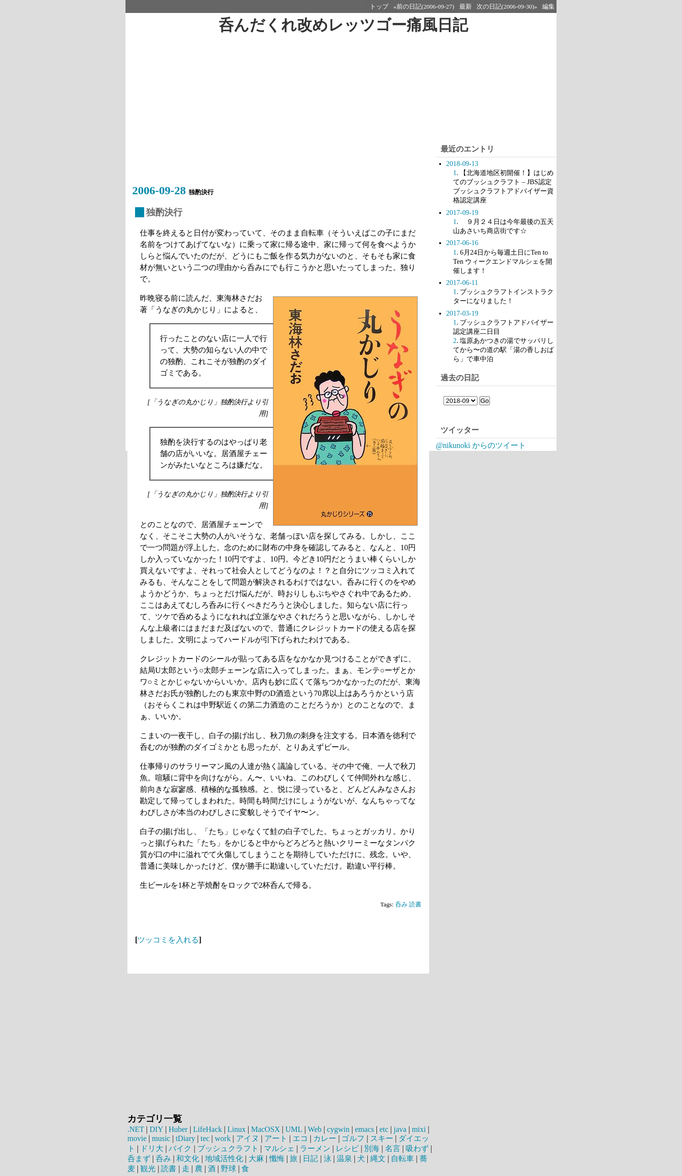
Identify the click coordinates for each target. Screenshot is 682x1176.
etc (382, 1129)
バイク (180, 1148)
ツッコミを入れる (168, 940)
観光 (148, 1168)
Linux (236, 1129)
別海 (371, 1148)
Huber (177, 1129)
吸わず (417, 1148)
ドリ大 (151, 1148)
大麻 (256, 1158)
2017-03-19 (462, 313)
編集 (548, 6)
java (399, 1129)
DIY (156, 1129)
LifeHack (207, 1129)
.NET (135, 1129)
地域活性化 (224, 1158)
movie (137, 1138)
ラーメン (315, 1148)
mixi (418, 1129)
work (223, 1138)
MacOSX (264, 1129)
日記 (310, 1158)
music (161, 1138)
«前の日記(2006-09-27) (424, 6)
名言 (392, 1148)
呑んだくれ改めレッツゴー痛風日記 (343, 25)
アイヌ (247, 1138)
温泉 (344, 1158)
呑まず (138, 1158)
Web (314, 1129)
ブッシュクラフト (228, 1148)
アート (275, 1138)
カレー (324, 1138)
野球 (228, 1168)
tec (205, 1138)
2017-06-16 (462, 243)
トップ (379, 6)
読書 (415, 904)
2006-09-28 (159, 190)
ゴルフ (352, 1138)
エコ (300, 1138)
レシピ (347, 1148)
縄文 (378, 1158)
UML (293, 1129)
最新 (465, 6)
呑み (401, 904)
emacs (363, 1129)
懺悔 (276, 1158)
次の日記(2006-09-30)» (507, 6)
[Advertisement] (280, 114)
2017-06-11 (462, 282)
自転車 (402, 1158)
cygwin (337, 1129)
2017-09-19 (462, 212)
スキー (381, 1138)
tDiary (185, 1138)
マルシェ (279, 1148)
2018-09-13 (462, 163)
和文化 (187, 1158)
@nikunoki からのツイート (481, 445)
